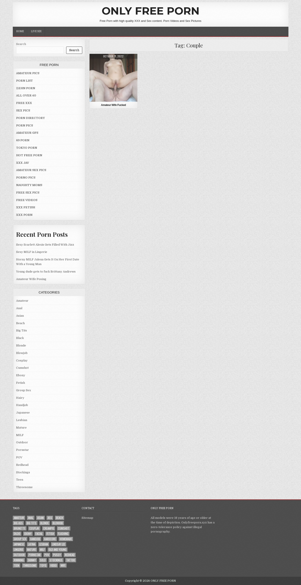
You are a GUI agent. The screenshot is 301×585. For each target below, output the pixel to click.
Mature (21, 427)
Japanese (23, 412)
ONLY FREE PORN (151, 10)
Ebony (20, 375)
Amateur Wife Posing (31, 279)
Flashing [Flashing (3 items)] (63, 534)
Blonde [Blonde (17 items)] (44, 523)
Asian (20, 315)
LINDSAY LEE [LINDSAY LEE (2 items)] (58, 544)
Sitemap (87, 517)
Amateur (22, 300)
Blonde (21, 345)
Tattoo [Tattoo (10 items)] (70, 560)
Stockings (23, 472)
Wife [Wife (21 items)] (63, 565)
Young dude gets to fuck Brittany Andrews (46, 271)
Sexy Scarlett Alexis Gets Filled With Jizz (45, 244)
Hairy (20, 397)
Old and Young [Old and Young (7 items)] (57, 549)
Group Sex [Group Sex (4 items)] (20, 539)
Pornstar (22, 449)
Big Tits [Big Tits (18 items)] (31, 523)
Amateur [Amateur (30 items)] (19, 518)
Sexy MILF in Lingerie (31, 252)
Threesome (24, 487)
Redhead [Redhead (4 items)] (70, 555)
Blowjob (22, 353)
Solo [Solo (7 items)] (43, 560)
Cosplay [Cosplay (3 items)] (34, 528)
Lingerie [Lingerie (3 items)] (18, 549)
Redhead (22, 464)
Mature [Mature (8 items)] (31, 549)
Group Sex (23, 390)
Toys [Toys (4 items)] (43, 565)
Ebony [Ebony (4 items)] (28, 534)
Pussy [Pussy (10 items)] (57, 555)
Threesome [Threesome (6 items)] (29, 565)
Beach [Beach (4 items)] (59, 518)
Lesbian (21, 420)
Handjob (22, 405)
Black (20, 338)
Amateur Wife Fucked (113, 105)
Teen (19, 479)
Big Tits (21, 330)
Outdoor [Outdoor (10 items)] (19, 555)
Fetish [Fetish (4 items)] (50, 534)
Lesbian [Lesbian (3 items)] (43, 544)
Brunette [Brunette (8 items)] (19, 528)
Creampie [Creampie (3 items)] (48, 528)
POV (19, 457)
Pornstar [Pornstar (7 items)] (35, 555)
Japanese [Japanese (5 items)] (19, 544)
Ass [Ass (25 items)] (50, 518)
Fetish (20, 382)
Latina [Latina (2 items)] (31, 544)
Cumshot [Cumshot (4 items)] (63, 528)
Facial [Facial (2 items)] (39, 534)
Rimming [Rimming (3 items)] (19, 560)
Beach (20, 323)
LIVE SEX (36, 31)
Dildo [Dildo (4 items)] (17, 534)
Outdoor (22, 442)
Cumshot (22, 367)
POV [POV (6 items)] (47, 555)
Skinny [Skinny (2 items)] (32, 560)
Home (20, 31)
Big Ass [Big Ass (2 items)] (18, 523)
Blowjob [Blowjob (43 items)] (58, 523)
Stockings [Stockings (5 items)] (56, 560)
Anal (19, 308)
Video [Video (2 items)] (53, 565)
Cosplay (22, 360)
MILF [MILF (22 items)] (42, 549)
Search (21, 44)
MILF (20, 435)
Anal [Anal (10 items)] (30, 518)
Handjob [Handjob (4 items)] (35, 539)
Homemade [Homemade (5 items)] (66, 539)
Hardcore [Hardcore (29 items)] (50, 539)
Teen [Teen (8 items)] (16, 565)
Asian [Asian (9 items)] (40, 518)
